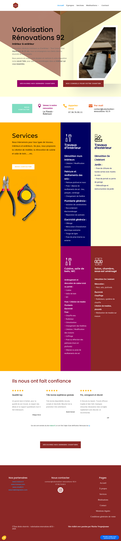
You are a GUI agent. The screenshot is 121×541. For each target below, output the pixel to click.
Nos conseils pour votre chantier (83, 83)
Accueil (60, 6)
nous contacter (23, 108)
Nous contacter (23, 167)
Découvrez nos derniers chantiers (37, 83)
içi (89, 425)
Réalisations (91, 6)
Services (80, 6)
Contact (105, 6)
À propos (70, 6)
